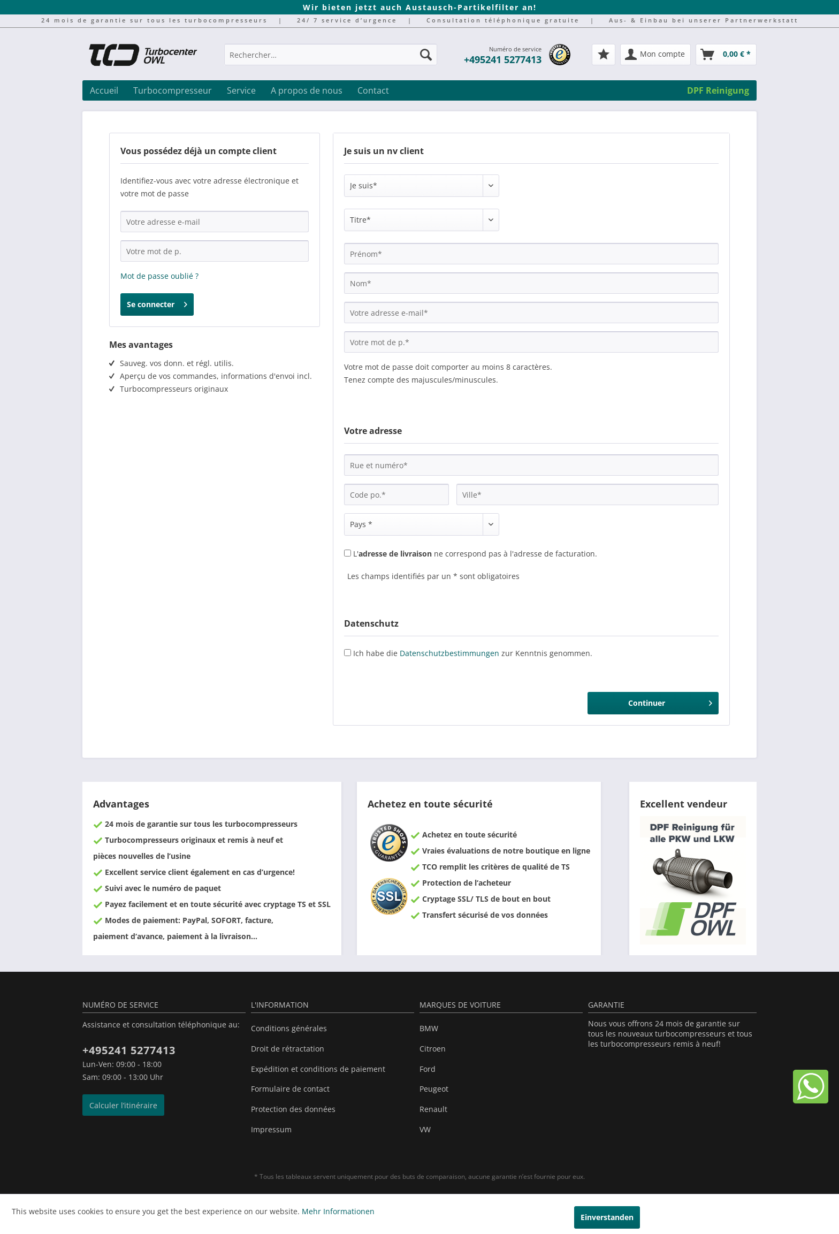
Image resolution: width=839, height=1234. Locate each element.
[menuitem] (330, 59)
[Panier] (726, 54)
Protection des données (293, 1109)
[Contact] (373, 90)
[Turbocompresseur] (172, 90)
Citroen (433, 1048)
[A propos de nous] (306, 90)
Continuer (670, 701)
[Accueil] (104, 90)
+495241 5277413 (502, 59)
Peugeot (434, 1089)
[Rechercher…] (330, 54)
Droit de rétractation (287, 1048)
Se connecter (157, 302)
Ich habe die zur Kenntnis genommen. (472, 653)
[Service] (241, 90)
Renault (433, 1109)
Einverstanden (607, 1217)
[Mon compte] (655, 54)
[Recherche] (426, 54)
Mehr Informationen (338, 1211)
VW (425, 1129)
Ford (428, 1069)
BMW (429, 1028)
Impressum (271, 1129)
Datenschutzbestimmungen (449, 653)
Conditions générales (289, 1028)
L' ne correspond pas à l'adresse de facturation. (475, 554)
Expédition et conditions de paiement (318, 1069)
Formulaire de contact (290, 1089)
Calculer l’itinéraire (123, 1105)
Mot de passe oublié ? (159, 276)
